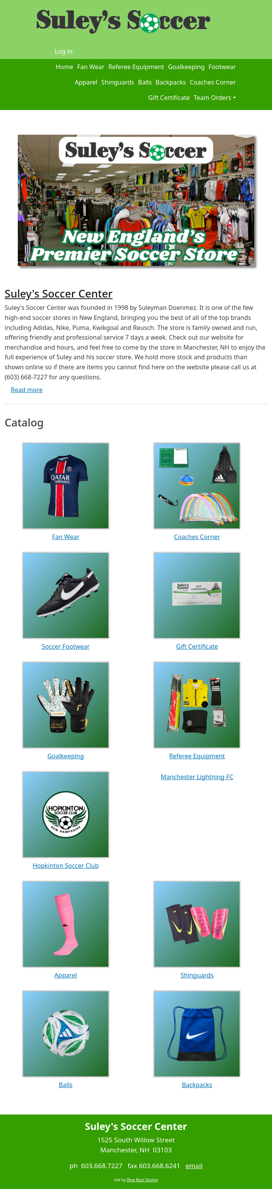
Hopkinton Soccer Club (66, 865)
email (193, 1165)
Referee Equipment (136, 67)
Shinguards (117, 82)
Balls (145, 82)
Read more (27, 390)
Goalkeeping (186, 67)
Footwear (222, 67)
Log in (64, 51)
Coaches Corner (213, 82)
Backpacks (171, 82)
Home (65, 67)
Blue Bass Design (142, 1179)
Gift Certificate (169, 97)
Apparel (86, 82)
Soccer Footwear (66, 646)
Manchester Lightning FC (197, 777)
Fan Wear (90, 67)
